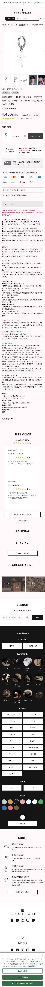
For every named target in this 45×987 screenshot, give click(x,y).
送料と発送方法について (21, 165)
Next (43, 51)
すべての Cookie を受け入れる (22, 983)
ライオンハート (12, 25)
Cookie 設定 (22, 971)
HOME (4, 25)
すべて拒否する (22, 977)
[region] (22, 969)
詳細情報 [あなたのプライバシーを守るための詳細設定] (31, 966)
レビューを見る (29, 119)
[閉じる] (42, 955)
